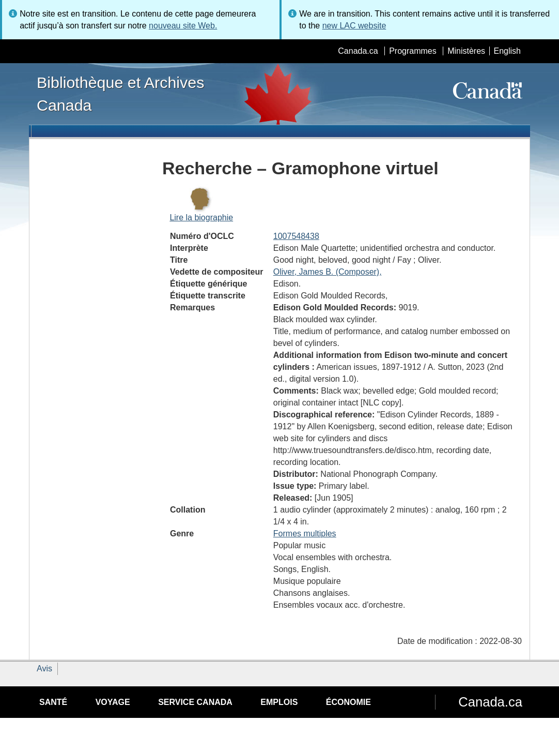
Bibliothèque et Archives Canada (120, 93)
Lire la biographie (201, 217)
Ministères (466, 51)
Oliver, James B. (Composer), (327, 271)
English (507, 51)
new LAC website (354, 25)
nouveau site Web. (183, 25)
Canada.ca (358, 51)
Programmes (413, 51)
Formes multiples (304, 533)
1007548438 (296, 236)
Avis (44, 668)
